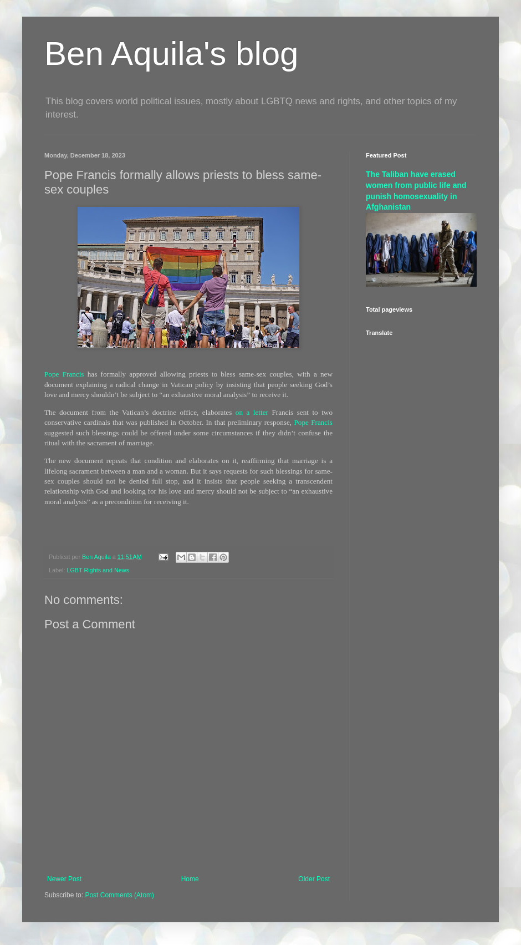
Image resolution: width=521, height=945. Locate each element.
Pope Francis (64, 374)
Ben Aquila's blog (171, 53)
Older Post (314, 879)
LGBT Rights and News (98, 570)
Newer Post (64, 879)
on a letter (252, 412)
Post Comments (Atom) (119, 895)
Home (190, 879)
